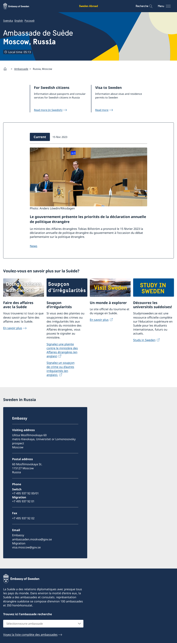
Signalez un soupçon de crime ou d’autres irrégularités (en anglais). (60, 369)
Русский (29, 20)
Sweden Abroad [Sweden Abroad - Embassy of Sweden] (88, 6)
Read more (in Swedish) (48, 110)
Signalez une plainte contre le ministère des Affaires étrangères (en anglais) (62, 350)
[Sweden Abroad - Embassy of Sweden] (19, 6)
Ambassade (21, 69)
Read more (101, 110)
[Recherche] (149, 6)
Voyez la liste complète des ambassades (30, 634)
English (19, 20)
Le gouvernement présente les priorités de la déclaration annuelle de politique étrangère (88, 219)
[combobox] (43, 623)
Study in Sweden (144, 340)
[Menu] (167, 6)
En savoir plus (12, 328)
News (33, 246)
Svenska (8, 20)
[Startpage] (6, 69)
